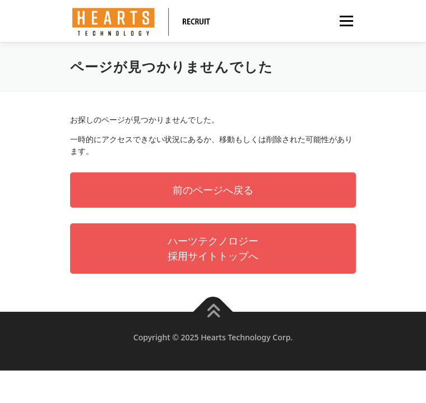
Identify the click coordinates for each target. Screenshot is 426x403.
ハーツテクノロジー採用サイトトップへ (213, 248)
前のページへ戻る (213, 189)
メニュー (346, 21)
